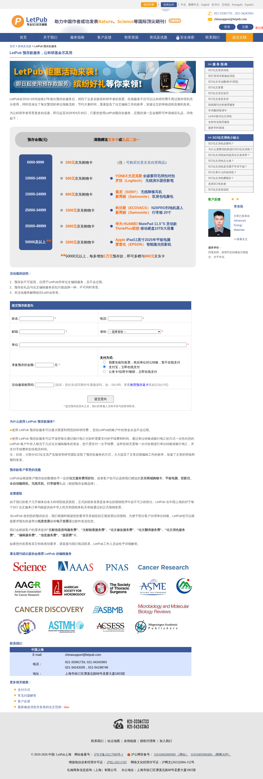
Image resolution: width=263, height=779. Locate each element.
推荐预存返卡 (139, 385)
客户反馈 (104, 37)
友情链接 (130, 741)
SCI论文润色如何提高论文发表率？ (229, 155)
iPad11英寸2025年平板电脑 (142, 240)
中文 (183, 4)
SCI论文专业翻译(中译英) (223, 81)
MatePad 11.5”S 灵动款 (146, 224)
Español (249, 4)
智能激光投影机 (143, 244)
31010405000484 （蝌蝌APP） (211, 754)
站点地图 (113, 741)
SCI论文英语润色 (218, 70)
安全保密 (185, 37)
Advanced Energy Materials (239, 225)
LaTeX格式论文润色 (220, 116)
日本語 (226, 4)
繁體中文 (193, 4)
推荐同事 (149, 4)
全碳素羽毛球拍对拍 (145, 176)
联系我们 (212, 37)
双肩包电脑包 (144, 196)
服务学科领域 (216, 127)
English (205, 4)
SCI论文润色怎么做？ (221, 160)
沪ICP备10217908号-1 (108, 754)
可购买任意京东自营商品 (145, 162)
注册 (245, 27)
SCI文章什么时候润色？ (222, 172)
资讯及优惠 (158, 37)
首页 (23, 37)
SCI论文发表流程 (218, 189)
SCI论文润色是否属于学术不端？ (227, 166)
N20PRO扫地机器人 (149, 208)
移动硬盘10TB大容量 (144, 228)
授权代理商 (148, 741)
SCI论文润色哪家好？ (221, 178)
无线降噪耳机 (138, 192)
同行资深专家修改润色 (221, 76)
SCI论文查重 (215, 87)
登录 (227, 27)
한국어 (216, 4)
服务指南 (77, 37)
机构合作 (169, 4)
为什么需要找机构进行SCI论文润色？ (230, 149)
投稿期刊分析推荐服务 (221, 104)
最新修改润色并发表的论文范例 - (43, 707)
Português (237, 4)
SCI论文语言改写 (218, 93)
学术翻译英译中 (217, 110)
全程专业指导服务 (219, 122)
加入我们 (166, 741)
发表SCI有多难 (217, 183)
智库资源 (131, 37)
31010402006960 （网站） (171, 754)
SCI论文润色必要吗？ (221, 143)
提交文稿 (239, 37)
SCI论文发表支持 (218, 99)
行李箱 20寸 (143, 212)
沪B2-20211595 (117, 762)
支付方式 (24, 690)
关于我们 (50, 37)
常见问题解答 (27, 695)
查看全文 (242, 239)
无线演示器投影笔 (144, 181)
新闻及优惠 (24, 46)
